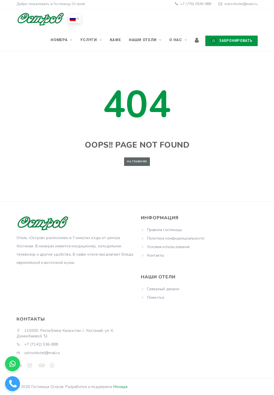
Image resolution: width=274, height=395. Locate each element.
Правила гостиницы (164, 229)
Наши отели (146, 40)
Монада (120, 386)
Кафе (120, 40)
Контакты (155, 255)
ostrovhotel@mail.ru (241, 4)
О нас (178, 40)
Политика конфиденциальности (175, 238)
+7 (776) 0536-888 (195, 4)
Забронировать (231, 41)
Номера (67, 40)
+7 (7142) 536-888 (37, 344)
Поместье (156, 297)
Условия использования (168, 246)
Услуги (95, 40)
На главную (137, 161)
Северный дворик (163, 288)
